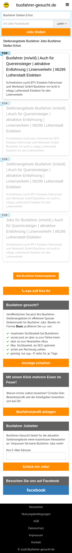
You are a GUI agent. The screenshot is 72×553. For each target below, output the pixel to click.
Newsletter (36, 507)
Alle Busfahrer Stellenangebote (36, 275)
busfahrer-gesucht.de (36, 5)
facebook (36, 490)
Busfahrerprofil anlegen (36, 412)
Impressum (36, 535)
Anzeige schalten (36, 363)
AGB (36, 521)
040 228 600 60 (36, 291)
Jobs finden (36, 32)
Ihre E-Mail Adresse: (18, 450)
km (62, 23)
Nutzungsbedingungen (36, 514)
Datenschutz (36, 528)
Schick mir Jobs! (36, 467)
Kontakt (36, 542)
